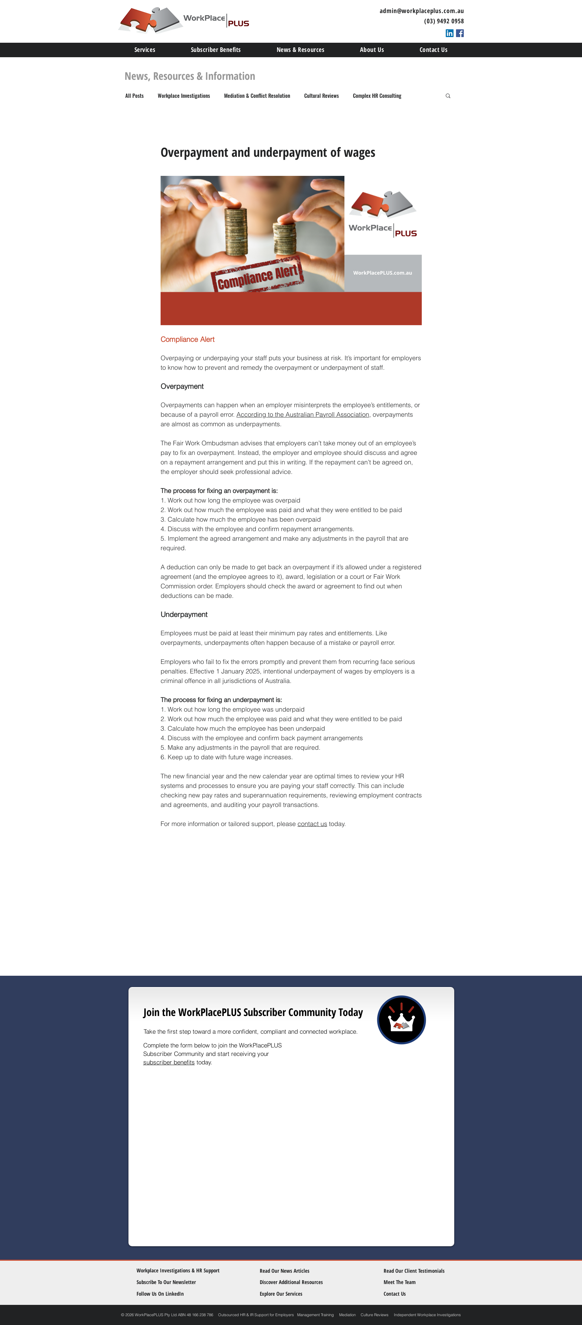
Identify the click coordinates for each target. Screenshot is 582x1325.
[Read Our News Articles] (291, 1271)
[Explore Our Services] (286, 1293)
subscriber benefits (169, 1062)
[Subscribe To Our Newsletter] (171, 1282)
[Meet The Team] (414, 1282)
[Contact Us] (410, 1293)
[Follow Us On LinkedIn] (168, 1293)
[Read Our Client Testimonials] (414, 1271)
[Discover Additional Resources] (296, 1282)
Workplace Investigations (184, 95)
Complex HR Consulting (377, 95)
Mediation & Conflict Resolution (257, 95)
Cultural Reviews (321, 95)
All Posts (134, 95)
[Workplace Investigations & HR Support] (179, 1271)
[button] (448, 95)
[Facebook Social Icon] (460, 33)
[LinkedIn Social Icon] (450, 33)
